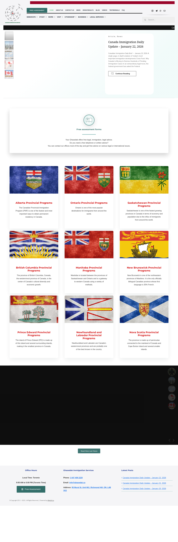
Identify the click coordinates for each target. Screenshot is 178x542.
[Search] (145, 20)
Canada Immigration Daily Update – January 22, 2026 (144, 478)
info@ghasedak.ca (77, 483)
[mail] (164, 11)
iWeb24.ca (50, 500)
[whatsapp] (160, 11)
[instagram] (152, 11)
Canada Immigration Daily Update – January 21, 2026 (144, 483)
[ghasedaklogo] (13, 4)
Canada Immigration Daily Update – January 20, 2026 (144, 489)
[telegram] (156, 11)
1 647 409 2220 (76, 478)
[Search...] (158, 20)
